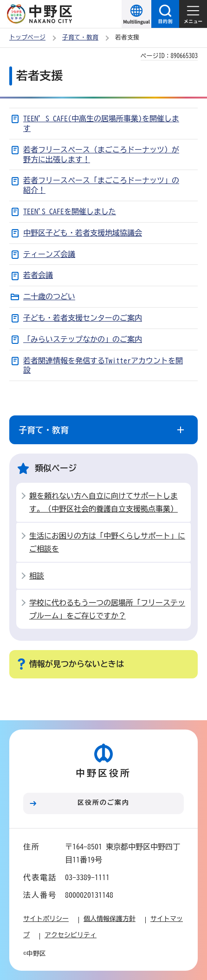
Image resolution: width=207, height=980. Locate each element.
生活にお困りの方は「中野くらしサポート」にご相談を (107, 542)
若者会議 (38, 275)
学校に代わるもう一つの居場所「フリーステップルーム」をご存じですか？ (107, 609)
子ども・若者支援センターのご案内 (82, 318)
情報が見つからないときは (76, 664)
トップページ (27, 37)
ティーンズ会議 (49, 254)
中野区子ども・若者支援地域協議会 (82, 233)
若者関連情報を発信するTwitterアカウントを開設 (103, 365)
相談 (36, 575)
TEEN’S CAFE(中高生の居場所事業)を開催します (101, 123)
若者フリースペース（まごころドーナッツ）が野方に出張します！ (101, 154)
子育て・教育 (80, 37)
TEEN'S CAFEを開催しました (69, 211)
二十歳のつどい (49, 296)
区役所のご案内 (103, 802)
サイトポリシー (46, 918)
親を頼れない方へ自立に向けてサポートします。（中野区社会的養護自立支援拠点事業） (103, 502)
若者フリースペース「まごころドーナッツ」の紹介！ (101, 185)
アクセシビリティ (71, 935)
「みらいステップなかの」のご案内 (82, 339)
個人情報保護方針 (110, 918)
